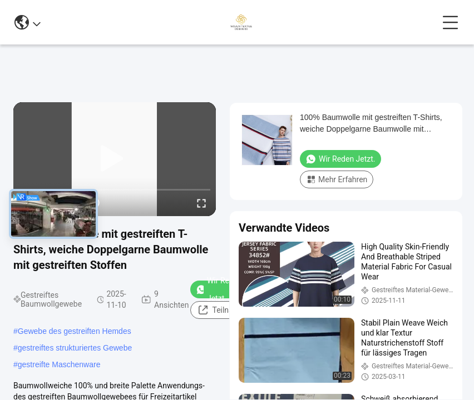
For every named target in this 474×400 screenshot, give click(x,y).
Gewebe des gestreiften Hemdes (74, 331)
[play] (115, 159)
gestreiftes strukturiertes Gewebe (75, 347)
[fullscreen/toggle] (201, 202)
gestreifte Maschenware (59, 364)
